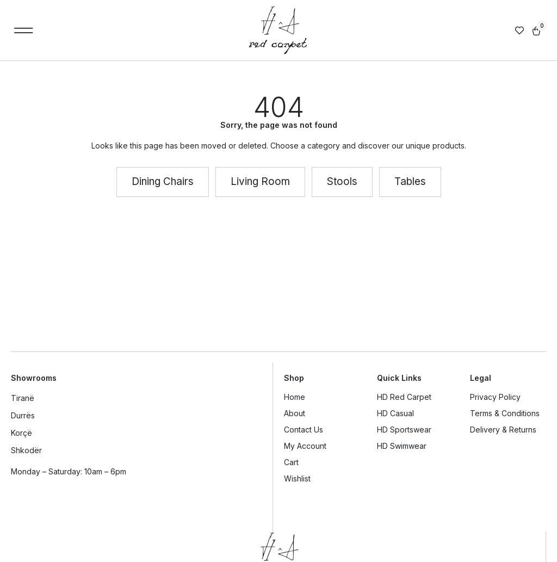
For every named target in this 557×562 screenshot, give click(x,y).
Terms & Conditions (505, 413)
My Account (305, 445)
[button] (23, 30)
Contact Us (303, 429)
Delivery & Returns (503, 429)
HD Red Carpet (404, 397)
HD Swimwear (401, 445)
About (294, 413)
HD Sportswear (404, 429)
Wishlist (297, 478)
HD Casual (395, 413)
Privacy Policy (495, 397)
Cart (291, 462)
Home (294, 397)
